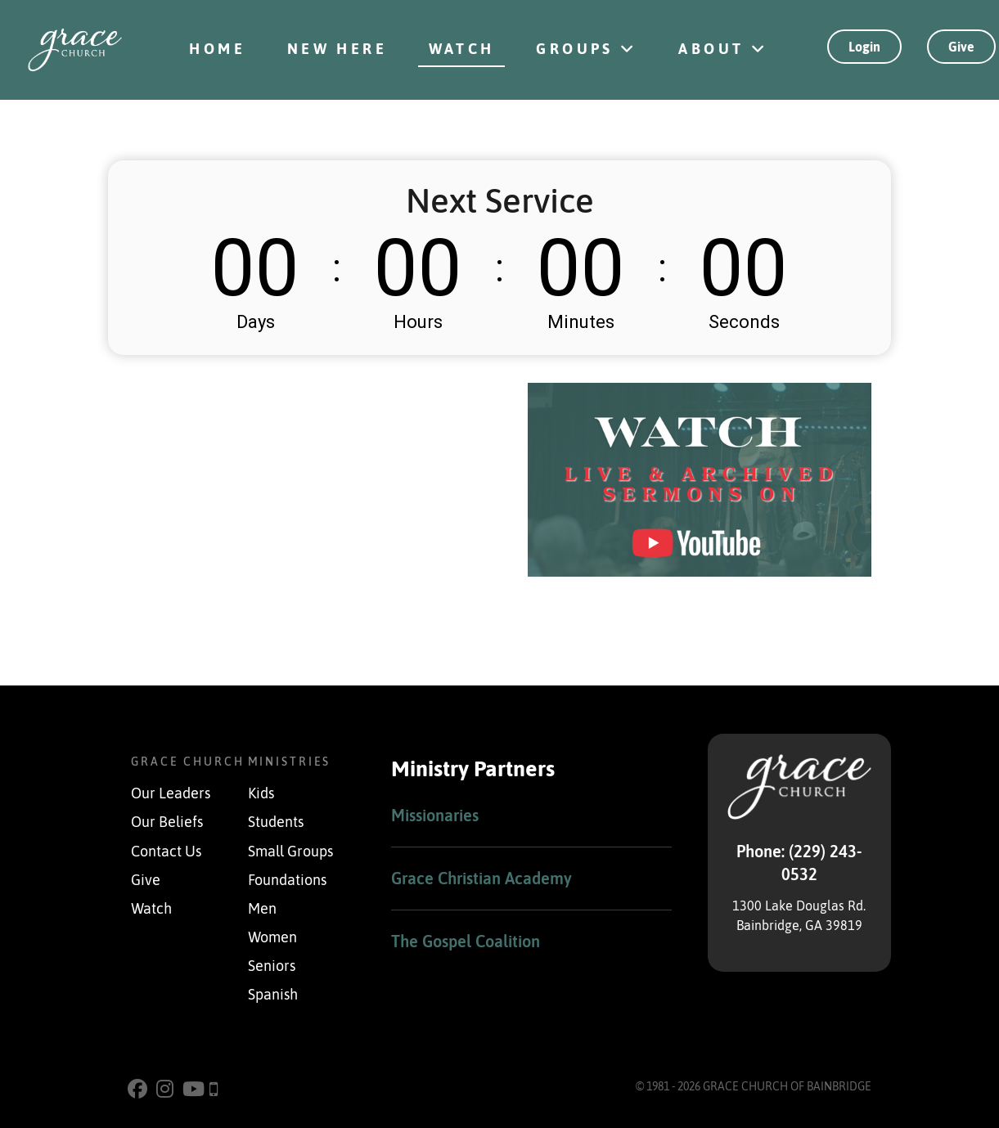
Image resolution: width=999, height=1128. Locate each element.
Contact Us (166, 851)
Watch (151, 909)
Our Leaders (170, 793)
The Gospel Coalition (465, 941)
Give (961, 46)
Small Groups (290, 851)
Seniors (271, 966)
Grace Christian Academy (481, 878)
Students (276, 822)
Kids (261, 793)
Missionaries (435, 815)
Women (272, 937)
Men (262, 909)
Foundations (287, 880)
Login (864, 46)
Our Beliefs (167, 822)
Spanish (273, 994)
